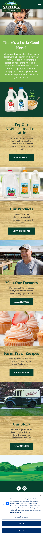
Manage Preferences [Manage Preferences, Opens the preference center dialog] (21, 518)
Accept (21, 531)
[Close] (40, 496)
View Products (22, 231)
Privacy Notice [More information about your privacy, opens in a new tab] (15, 513)
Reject (21, 524)
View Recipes (21, 372)
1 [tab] (21, 31)
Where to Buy (21, 157)
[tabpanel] (21, 22)
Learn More (21, 301)
